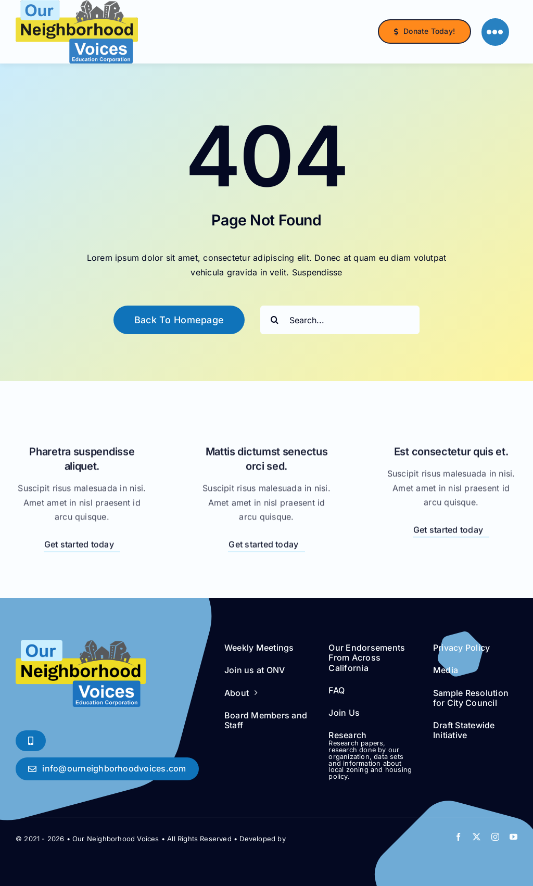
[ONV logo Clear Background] (81, 644)
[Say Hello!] (107, 768)
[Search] (274, 320)
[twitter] (476, 837)
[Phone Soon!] (31, 740)
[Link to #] (495, 32)
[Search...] (340, 320)
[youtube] (513, 837)
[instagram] (495, 837)
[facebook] (458, 837)
